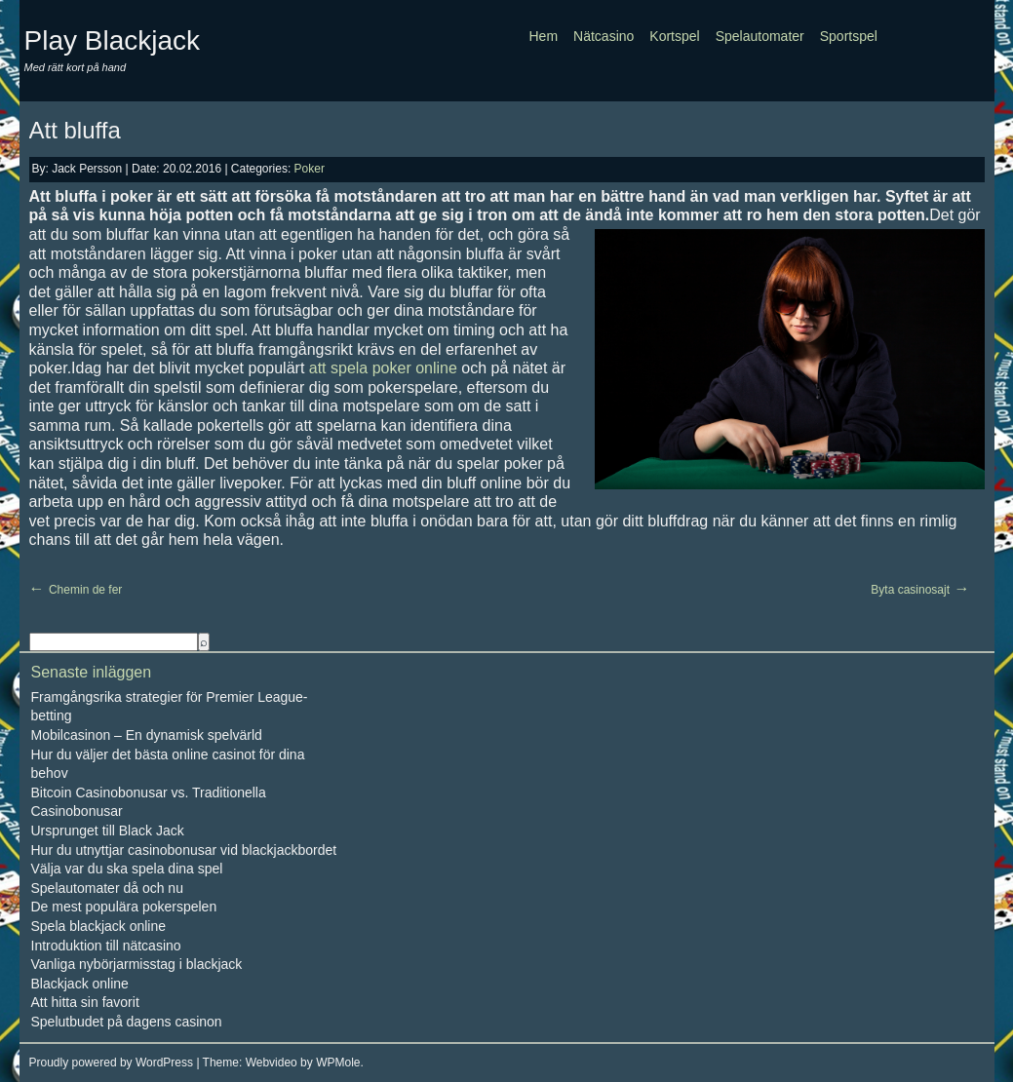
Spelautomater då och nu (107, 888)
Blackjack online (80, 983)
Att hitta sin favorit (85, 1002)
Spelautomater (760, 36)
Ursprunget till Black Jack (107, 830)
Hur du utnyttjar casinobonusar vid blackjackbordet (184, 850)
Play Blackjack (112, 40)
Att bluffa (75, 130)
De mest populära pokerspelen (124, 906)
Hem (544, 36)
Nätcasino (603, 36)
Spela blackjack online (99, 926)
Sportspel (848, 36)
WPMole (338, 1062)
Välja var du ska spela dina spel (127, 868)
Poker (309, 168)
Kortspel (674, 36)
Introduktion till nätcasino (106, 945)
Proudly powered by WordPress (111, 1062)
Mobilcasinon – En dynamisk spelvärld (146, 735)
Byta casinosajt (910, 590)
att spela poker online (383, 368)
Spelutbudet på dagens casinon (126, 1021)
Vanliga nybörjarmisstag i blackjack (137, 964)
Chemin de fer (85, 590)
